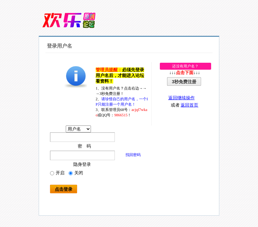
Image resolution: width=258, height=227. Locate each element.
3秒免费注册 (184, 81)
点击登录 (63, 189)
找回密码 (133, 155)
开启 (57, 173)
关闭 (76, 173)
